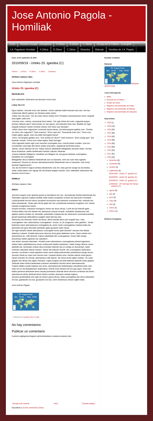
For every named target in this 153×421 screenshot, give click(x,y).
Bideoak (99, 49)
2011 (109, 154)
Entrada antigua (88, 404)
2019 (109, 126)
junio (111, 197)
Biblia (109, 97)
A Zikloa (60, 44)
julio (111, 194)
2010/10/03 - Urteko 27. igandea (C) (123, 174)
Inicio (12, 44)
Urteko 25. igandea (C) (25, 88)
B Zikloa (74, 44)
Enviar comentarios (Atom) (33, 408)
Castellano (52, 71)
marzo (112, 208)
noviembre (113, 164)
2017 (109, 133)
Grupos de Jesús (113, 103)
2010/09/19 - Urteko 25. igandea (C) (123, 180)
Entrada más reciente (21, 404)
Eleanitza (85, 49)
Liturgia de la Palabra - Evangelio (114, 44)
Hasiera (15, 71)
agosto (112, 190)
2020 (109, 123)
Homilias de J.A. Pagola (121, 49)
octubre (112, 167)
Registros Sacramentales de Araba (120, 106)
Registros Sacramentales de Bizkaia (121, 109)
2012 (109, 150)
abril (111, 204)
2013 (109, 147)
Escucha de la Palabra (115, 100)
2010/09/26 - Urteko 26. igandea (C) (123, 177)
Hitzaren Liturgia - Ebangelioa (35, 44)
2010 (109, 157)
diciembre (113, 160)
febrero (112, 211)
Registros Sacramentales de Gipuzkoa (122, 112)
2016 (109, 136)
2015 (109, 140)
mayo (111, 201)
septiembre (114, 171)
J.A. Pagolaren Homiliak (22, 49)
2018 (109, 130)
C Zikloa (87, 44)
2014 (109, 143)
